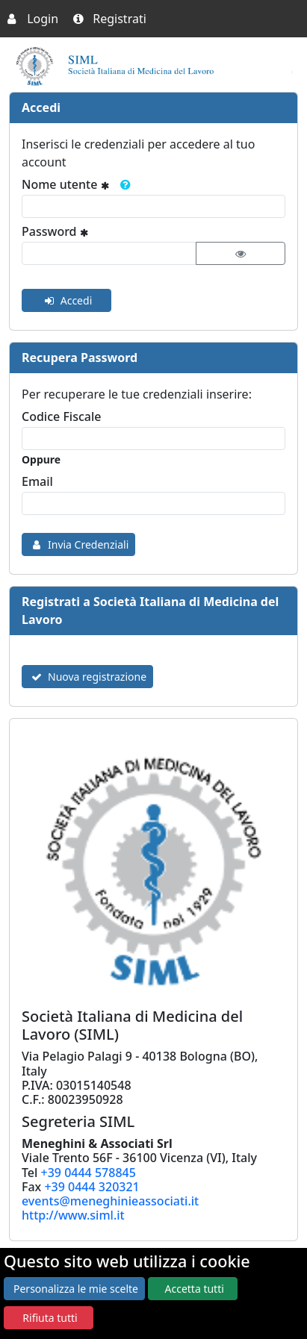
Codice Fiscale (61, 416)
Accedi (67, 300)
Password (59, 231)
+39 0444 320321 (91, 1187)
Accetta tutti (194, 1289)
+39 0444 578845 (88, 1172)
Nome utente (79, 184)
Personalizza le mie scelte (75, 1289)
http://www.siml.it (73, 1215)
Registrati (109, 18)
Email (37, 481)
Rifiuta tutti (49, 1318)
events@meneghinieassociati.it (110, 1201)
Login (32, 18)
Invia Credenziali (78, 544)
